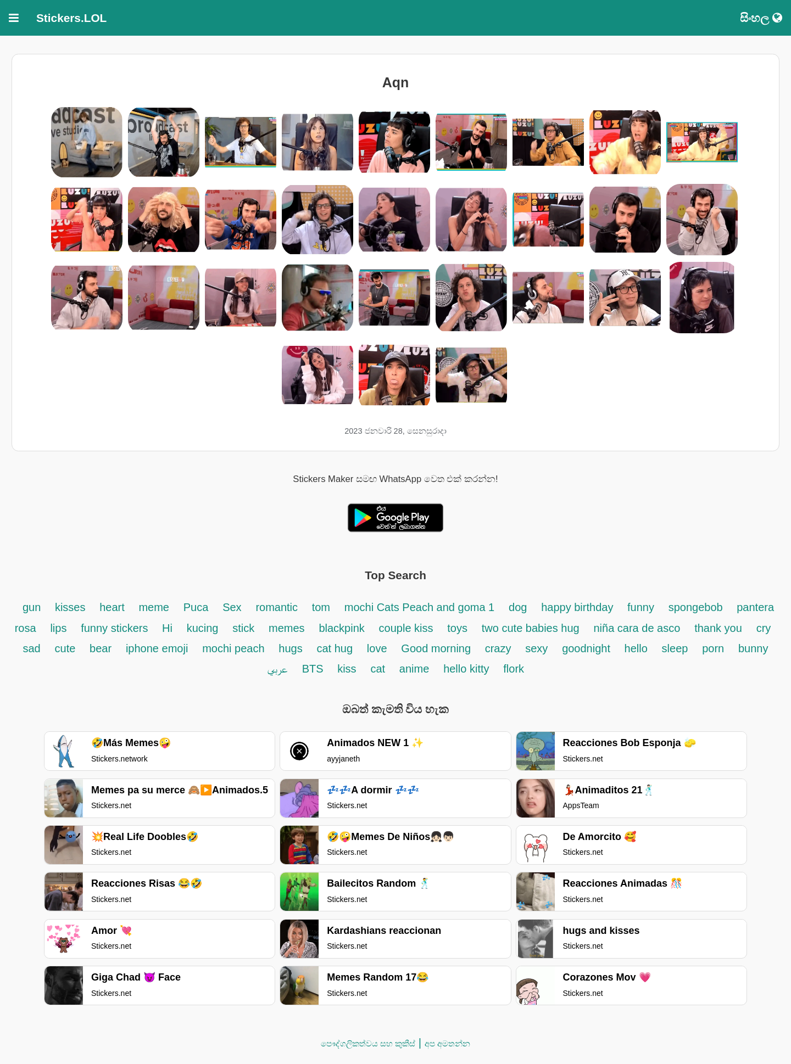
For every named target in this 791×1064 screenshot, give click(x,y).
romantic (277, 607)
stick (243, 628)
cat (377, 669)
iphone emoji (157, 648)
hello (636, 648)
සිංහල (761, 18)
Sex (231, 607)
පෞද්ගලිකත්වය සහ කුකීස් (368, 1043)
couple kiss (406, 628)
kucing (203, 628)
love (377, 648)
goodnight (587, 648)
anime (414, 669)
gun (33, 607)
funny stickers (116, 628)
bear (101, 648)
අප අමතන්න (447, 1043)
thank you (718, 628)
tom (321, 607)
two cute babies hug (531, 628)
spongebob (697, 607)
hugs (290, 648)
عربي (277, 669)
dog (518, 607)
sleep (675, 648)
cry (763, 628)
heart (113, 607)
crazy (498, 648)
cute (65, 648)
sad (31, 648)
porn (713, 648)
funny (640, 607)
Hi (167, 628)
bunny (753, 648)
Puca (196, 607)
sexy (536, 648)
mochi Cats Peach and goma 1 (419, 607)
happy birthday (578, 607)
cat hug (334, 648)
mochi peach (233, 648)
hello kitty (466, 669)
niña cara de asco (636, 628)
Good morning (437, 648)
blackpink (341, 628)
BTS (314, 669)
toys (457, 628)
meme (153, 607)
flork (513, 669)
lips (58, 628)
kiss (346, 669)
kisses (70, 607)
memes (287, 628)
